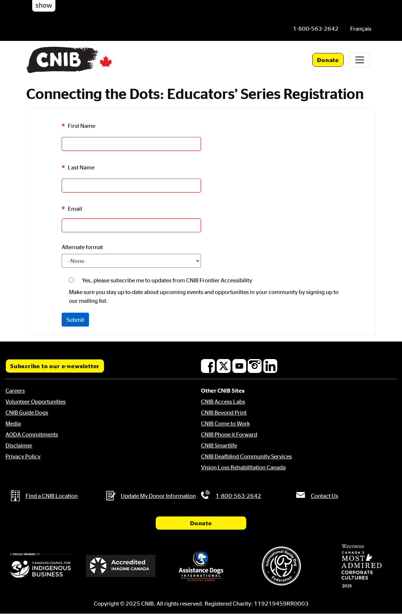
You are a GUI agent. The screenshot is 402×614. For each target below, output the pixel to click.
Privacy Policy (22, 456)
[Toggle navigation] (359, 60)
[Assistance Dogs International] (201, 566)
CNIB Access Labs (223, 401)
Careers (15, 390)
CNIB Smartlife (219, 445)
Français (360, 28)
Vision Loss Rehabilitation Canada (243, 467)
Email (75, 208)
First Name (81, 126)
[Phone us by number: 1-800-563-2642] (316, 28)
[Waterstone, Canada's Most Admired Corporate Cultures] (361, 565)
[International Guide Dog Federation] (281, 566)
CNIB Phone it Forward (229, 434)
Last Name (81, 167)
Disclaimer (18, 445)
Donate (328, 60)
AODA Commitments (31, 434)
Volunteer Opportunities (35, 401)
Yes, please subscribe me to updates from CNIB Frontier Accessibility (167, 280)
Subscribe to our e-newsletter (55, 366)
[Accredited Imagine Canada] (120, 566)
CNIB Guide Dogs (26, 412)
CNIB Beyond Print (224, 412)
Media (13, 423)
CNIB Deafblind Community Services (246, 456)
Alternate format (82, 247)
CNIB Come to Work (225, 423)
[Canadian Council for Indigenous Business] (40, 566)
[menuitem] (361, 28)
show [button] (43, 5)
